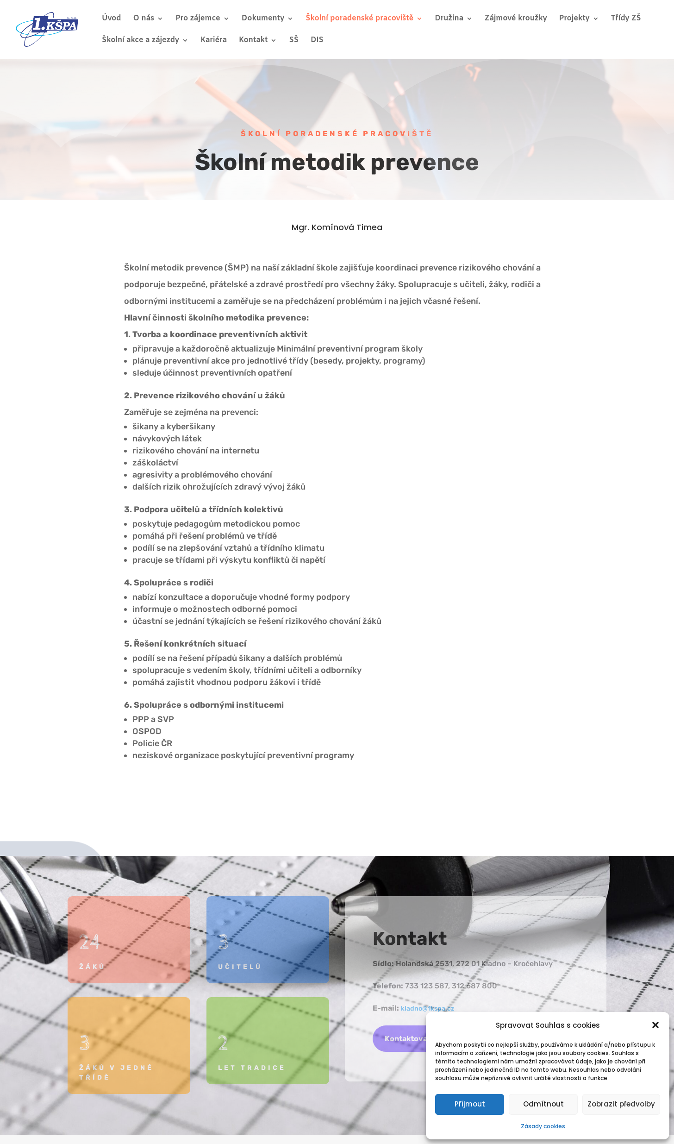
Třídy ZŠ (626, 19)
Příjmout (470, 1104)
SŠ (293, 41)
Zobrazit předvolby (621, 1104)
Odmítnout (543, 1104)
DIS (317, 41)
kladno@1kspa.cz (427, 1008)
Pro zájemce (197, 19)
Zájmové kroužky (516, 19)
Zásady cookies (543, 1126)
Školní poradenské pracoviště (359, 19)
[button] (655, 1025)
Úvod (111, 19)
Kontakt (253, 41)
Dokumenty (263, 19)
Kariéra (213, 41)
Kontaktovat (408, 1038)
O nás (143, 19)
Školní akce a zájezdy (140, 41)
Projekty (574, 19)
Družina (449, 19)
